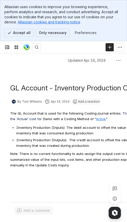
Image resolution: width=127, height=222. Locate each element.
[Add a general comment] (33, 211)
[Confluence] (26, 47)
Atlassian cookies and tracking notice (49, 22)
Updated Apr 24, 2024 (87, 60)
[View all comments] (115, 188)
